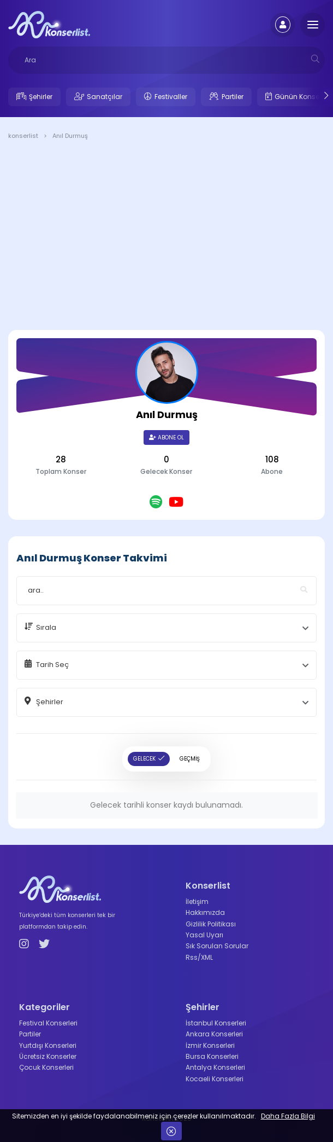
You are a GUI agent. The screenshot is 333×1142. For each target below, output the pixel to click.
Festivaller (170, 96)
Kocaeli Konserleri (214, 1078)
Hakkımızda (205, 912)
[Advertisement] (166, 237)
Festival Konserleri (48, 1023)
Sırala (46, 627)
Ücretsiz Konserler (47, 1056)
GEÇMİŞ (190, 759)
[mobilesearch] (315, 59)
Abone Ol (166, 437)
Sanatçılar (104, 96)
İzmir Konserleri (210, 1045)
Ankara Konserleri (214, 1034)
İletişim (197, 901)
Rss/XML (199, 957)
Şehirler (40, 96)
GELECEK (144, 759)
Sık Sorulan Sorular (217, 945)
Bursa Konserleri (212, 1056)
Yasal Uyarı (204, 935)
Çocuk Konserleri (46, 1067)
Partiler (232, 96)
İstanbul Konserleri (216, 1023)
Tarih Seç (52, 664)
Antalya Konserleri (215, 1067)
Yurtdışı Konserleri (47, 1045)
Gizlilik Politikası (211, 924)
